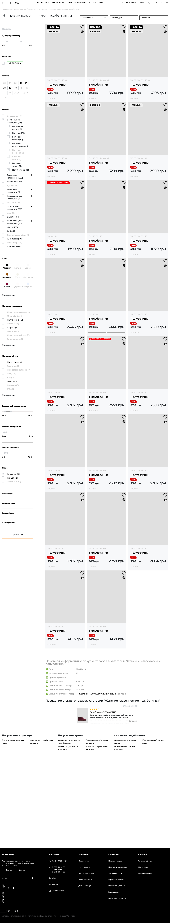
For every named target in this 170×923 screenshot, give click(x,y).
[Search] (149, 5)
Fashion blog (96, 5)
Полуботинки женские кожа (13, 827)
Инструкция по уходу (117, 898)
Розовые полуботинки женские (97, 833)
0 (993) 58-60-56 (58, 867)
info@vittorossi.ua (59, 891)
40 (63, 84)
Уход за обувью (77, 5)
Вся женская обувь (18, 13)
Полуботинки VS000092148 (103, 797)
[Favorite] (155, 5)
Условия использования (13, 916)
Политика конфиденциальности (41, 916)
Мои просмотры (145, 873)
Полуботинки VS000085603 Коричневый (96, 779)
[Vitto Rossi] (11, 5)
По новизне (87, 22)
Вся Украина (127, 5)
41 (66, 84)
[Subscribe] (30, 878)
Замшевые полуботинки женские (42, 827)
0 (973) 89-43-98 (58, 872)
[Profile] (161, 5)
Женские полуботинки (37, 13)
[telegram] (13, 888)
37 (52, 84)
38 (55, 84)
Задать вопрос (114, 892)
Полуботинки (56, 88)
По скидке (117, 22)
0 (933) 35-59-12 (58, 870)
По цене (146, 22)
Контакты (54, 855)
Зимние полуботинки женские (124, 833)
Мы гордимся (84, 867)
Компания (83, 855)
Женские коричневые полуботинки (69, 827)
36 (48, 84)
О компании (83, 861)
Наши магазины (85, 880)
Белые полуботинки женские (68, 833)
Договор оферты (85, 886)
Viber (54, 878)
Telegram (56, 884)
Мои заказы (143, 867)
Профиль (142, 855)
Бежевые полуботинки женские (97, 827)
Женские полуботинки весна (153, 827)
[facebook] (8, 888)
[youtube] (19, 888)
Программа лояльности (118, 867)
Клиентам (113, 855)
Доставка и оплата (115, 873)
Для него (23, 870)
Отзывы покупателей (116, 886)
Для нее (9, 870)
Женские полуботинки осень (125, 827)
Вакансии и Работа (86, 873)
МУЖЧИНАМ (58, 5)
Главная (5, 13)
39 (59, 84)
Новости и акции (115, 861)
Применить (17, 539)
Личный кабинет (145, 861)
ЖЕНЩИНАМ (43, 5)
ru (141, 5)
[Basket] (167, 5)
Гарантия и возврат (116, 880)
